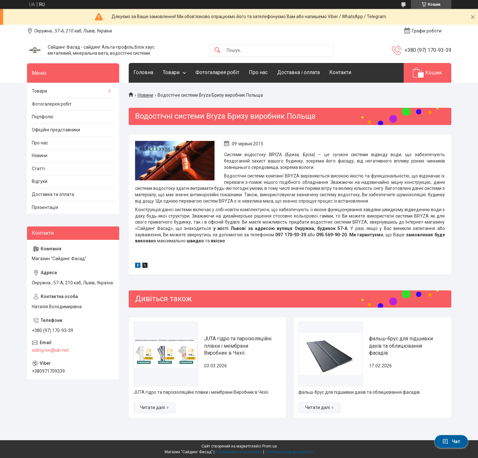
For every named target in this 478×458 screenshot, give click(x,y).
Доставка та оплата (53, 194)
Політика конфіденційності (289, 452)
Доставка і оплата (298, 72)
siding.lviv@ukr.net (50, 350)
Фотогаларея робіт (217, 72)
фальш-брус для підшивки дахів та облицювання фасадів (401, 346)
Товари (171, 72)
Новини (145, 95)
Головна (143, 72)
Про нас (258, 72)
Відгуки (39, 181)
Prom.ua (269, 446)
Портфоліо (42, 116)
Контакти (340, 72)
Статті (38, 168)
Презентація (45, 207)
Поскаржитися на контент (238, 452)
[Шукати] (217, 50)
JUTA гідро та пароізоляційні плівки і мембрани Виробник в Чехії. (237, 346)
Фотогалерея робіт (52, 104)
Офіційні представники (56, 129)
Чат (451, 441)
